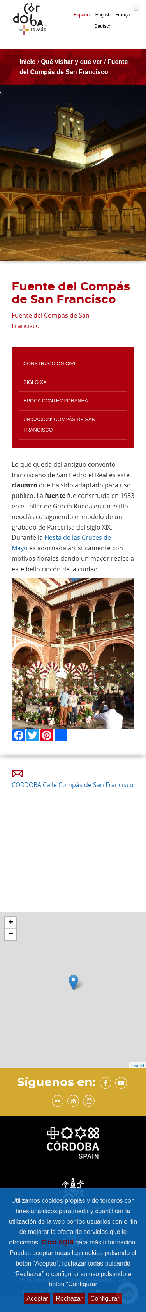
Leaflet (137, 1065)
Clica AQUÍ (59, 1242)
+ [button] (10, 923)
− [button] (10, 934)
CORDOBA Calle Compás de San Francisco (73, 784)
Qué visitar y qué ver (71, 62)
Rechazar (69, 1298)
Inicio (27, 62)
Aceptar (37, 1298)
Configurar (105, 1298)
